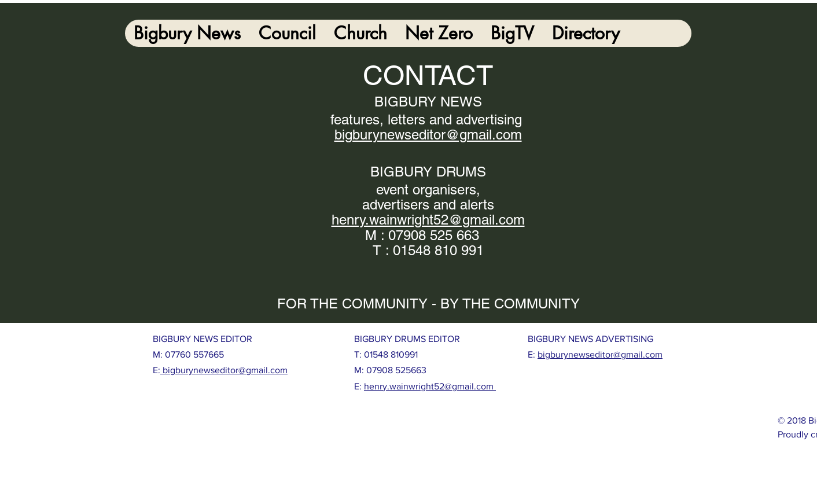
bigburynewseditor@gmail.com (224, 370)
